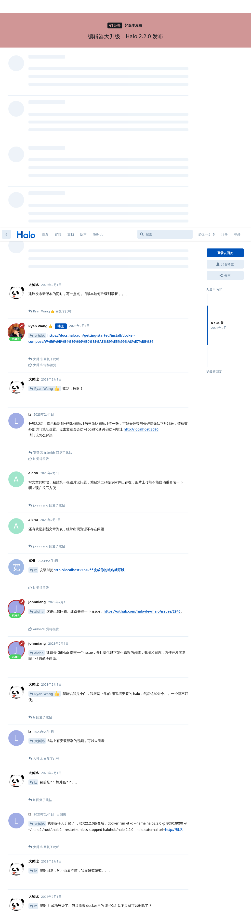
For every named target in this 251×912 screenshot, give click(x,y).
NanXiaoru (43, 871)
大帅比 (39, 107)
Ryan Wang (46, 160)
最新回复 (214, 144)
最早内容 (214, 61)
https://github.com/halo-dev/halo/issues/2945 (142, 383)
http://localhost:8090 (141, 201)
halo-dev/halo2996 (151, 871)
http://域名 (174, 601)
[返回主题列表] (6, 6)
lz (35, 342)
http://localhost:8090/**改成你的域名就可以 (88, 342)
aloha (39, 383)
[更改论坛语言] (206, 6)
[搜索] (165, 6)
